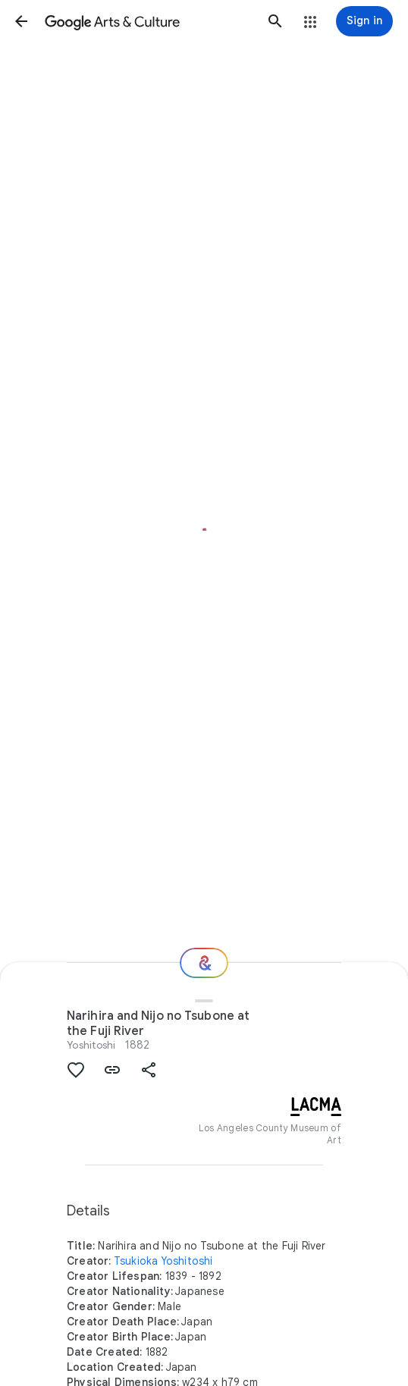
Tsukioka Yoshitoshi (163, 1261)
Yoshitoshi (91, 1045)
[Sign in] (364, 21)
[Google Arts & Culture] (148, 21)
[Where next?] (204, 963)
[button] (21, 21)
